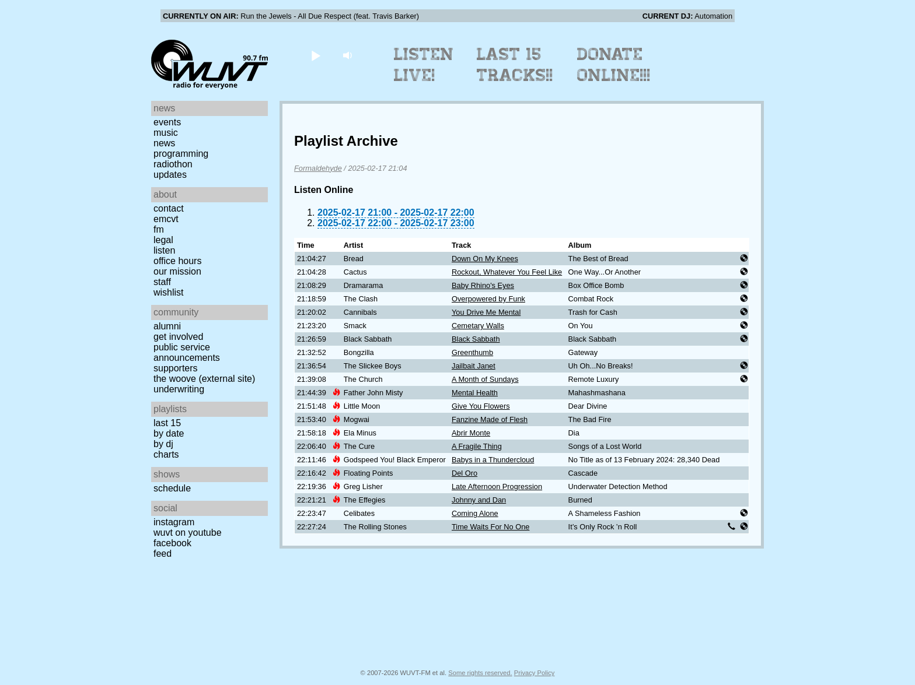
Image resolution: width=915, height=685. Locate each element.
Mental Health (475, 392)
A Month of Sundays (485, 379)
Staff (162, 282)
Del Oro (464, 473)
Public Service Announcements (186, 352)
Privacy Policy (534, 672)
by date (168, 433)
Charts (166, 454)
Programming (180, 154)
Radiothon (173, 164)
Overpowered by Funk (488, 298)
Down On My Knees (485, 258)
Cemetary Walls (478, 325)
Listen (164, 250)
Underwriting (178, 389)
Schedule (172, 488)
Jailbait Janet (473, 365)
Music (165, 133)
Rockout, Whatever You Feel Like (507, 272)
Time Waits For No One (490, 526)
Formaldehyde (318, 168)
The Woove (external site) (204, 379)
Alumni (167, 326)
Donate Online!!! (614, 65)
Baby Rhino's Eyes (483, 285)
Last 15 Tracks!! (515, 65)
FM (158, 229)
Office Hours (177, 261)
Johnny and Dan (479, 500)
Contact (168, 208)
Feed (162, 553)
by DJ (163, 444)
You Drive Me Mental (486, 312)
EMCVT (166, 219)
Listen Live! (424, 65)
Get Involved (178, 337)
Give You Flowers (481, 406)
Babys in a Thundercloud (493, 459)
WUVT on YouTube (187, 533)
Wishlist (168, 292)
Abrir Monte (471, 432)
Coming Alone (475, 513)
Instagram (173, 522)
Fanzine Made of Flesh (490, 419)
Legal (163, 240)
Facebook (172, 543)
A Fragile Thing (477, 446)
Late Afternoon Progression (497, 486)
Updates (170, 175)
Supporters (175, 368)
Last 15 (167, 423)
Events (167, 122)
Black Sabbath (476, 339)
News (164, 143)
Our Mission (177, 271)
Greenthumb (472, 352)
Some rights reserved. (480, 672)
